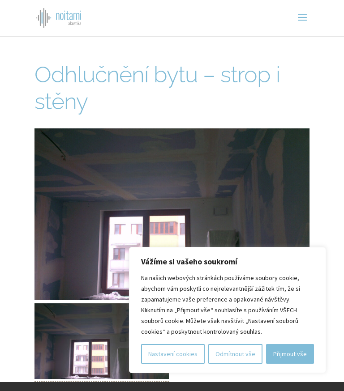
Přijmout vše (290, 354)
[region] (227, 310)
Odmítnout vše (235, 354)
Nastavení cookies (173, 354)
